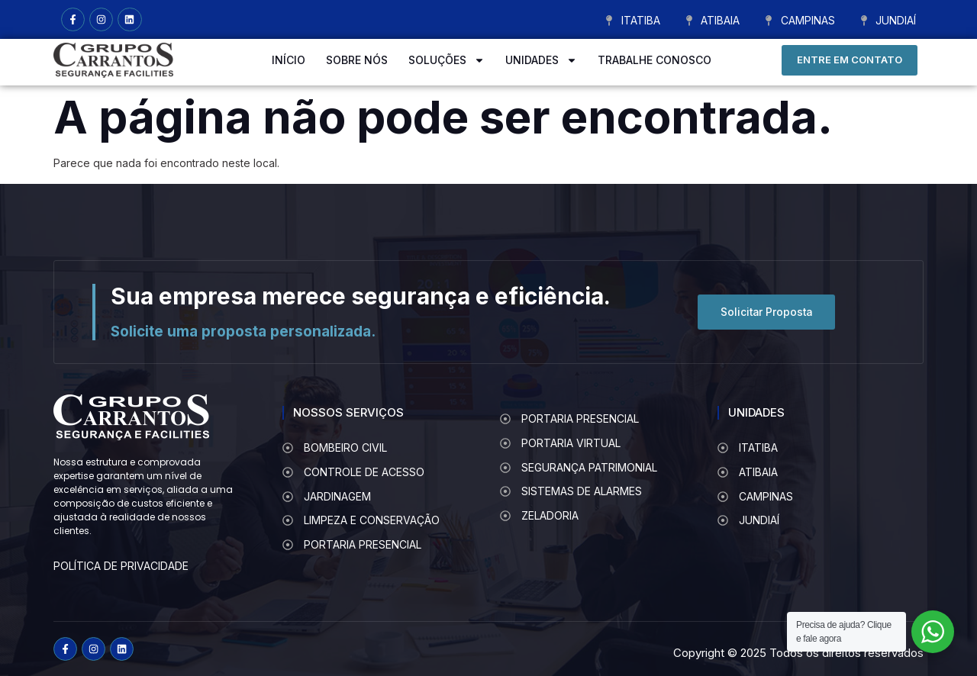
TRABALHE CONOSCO (654, 59)
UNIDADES (541, 60)
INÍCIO (288, 59)
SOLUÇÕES (446, 60)
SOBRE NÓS (357, 59)
